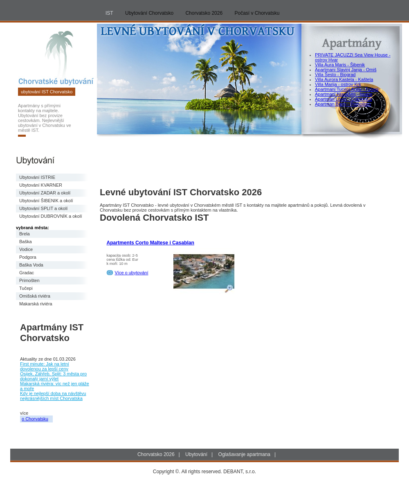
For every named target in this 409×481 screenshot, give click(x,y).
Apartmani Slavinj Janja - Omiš (345, 69)
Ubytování (196, 454)
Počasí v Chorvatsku (257, 13)
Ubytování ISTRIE (37, 177)
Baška (25, 241)
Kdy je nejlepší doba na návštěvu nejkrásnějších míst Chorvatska (53, 396)
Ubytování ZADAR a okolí (44, 192)
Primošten (29, 280)
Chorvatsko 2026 (203, 13)
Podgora (27, 257)
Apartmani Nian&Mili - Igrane (344, 94)
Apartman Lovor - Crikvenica (343, 99)
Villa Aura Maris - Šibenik (340, 64)
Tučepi (26, 288)
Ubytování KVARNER (40, 185)
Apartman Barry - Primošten (343, 104)
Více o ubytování (131, 272)
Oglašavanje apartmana (244, 454)
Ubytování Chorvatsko (149, 13)
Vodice (26, 249)
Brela (24, 233)
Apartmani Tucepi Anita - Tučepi (346, 89)
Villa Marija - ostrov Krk (338, 84)
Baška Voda (31, 264)
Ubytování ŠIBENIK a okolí (46, 200)
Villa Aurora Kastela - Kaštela (344, 79)
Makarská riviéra (35, 303)
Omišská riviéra (34, 296)
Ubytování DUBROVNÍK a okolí (50, 216)
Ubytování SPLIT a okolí (43, 208)
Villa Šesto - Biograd (335, 74)
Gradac (26, 272)
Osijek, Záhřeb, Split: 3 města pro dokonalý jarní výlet (53, 376)
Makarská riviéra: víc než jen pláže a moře (54, 386)
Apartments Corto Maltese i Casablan (150, 243)
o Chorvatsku (35, 418)
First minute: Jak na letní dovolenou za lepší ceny (44, 366)
